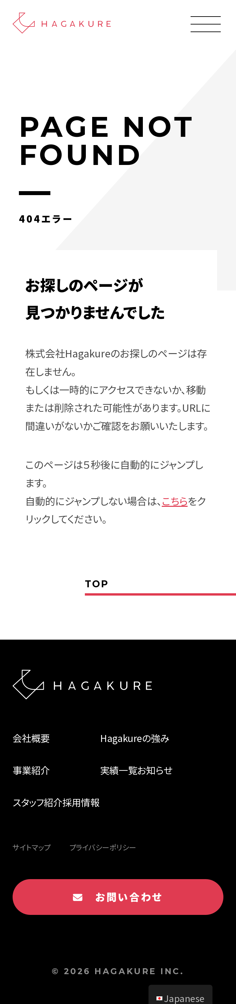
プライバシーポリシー (102, 847)
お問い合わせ (118, 896)
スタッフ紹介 (37, 802)
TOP (97, 584)
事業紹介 (31, 770)
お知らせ (154, 770)
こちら (175, 501)
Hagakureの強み (134, 738)
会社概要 (31, 738)
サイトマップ (31, 847)
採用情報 (80, 802)
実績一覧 (118, 770)
